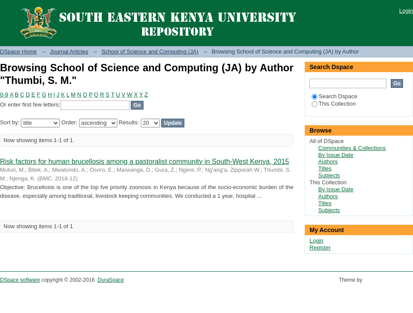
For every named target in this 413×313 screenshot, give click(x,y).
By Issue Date (335, 155)
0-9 (4, 94)
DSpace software (20, 280)
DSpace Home (18, 51)
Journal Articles (69, 51)
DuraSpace (110, 280)
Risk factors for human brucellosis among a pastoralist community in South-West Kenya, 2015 (144, 161)
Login (406, 10)
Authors (328, 161)
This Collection (334, 103)
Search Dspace (334, 96)
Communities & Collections (352, 148)
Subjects (329, 175)
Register (320, 247)
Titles (325, 168)
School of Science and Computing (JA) (149, 51)
